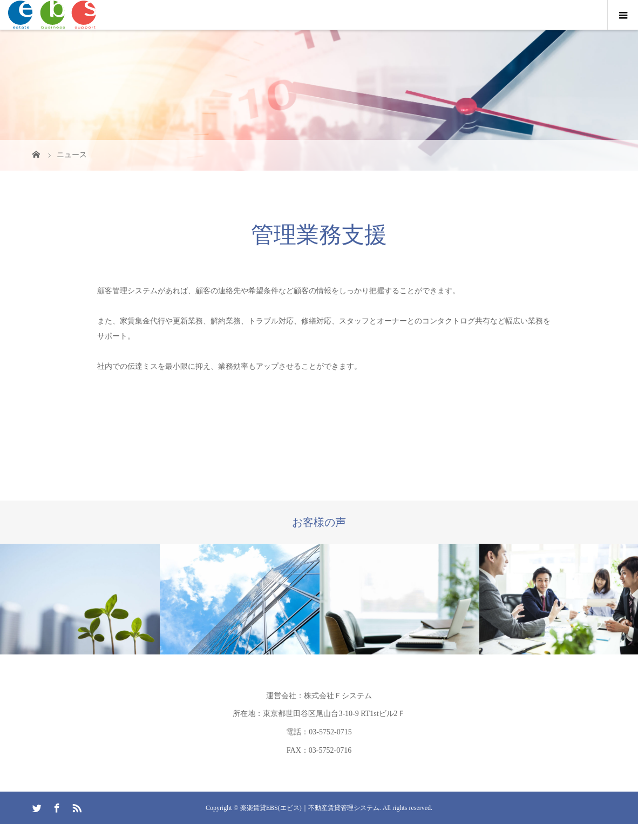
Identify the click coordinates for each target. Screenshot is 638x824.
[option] (80, 599)
